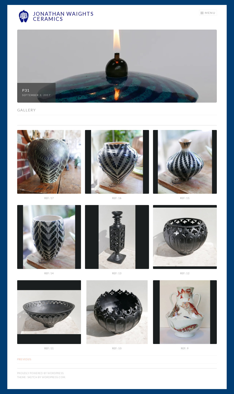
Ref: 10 (117, 348)
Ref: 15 (185, 198)
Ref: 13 (117, 273)
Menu (210, 12)
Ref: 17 (49, 198)
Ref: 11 (49, 348)
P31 (25, 90)
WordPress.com (53, 377)
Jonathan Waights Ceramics (63, 16)
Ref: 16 (117, 198)
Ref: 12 (185, 273)
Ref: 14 (49, 273)
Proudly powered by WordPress (40, 373)
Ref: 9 (185, 348)
